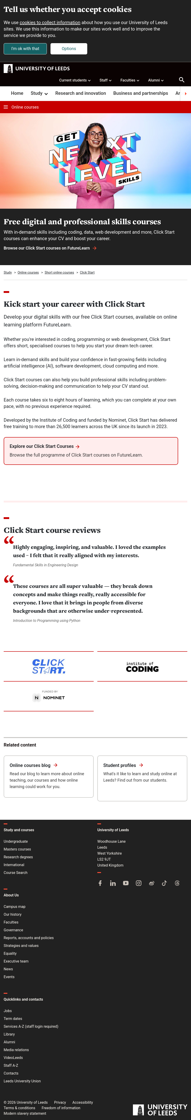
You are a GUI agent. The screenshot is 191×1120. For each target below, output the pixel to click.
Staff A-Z (11, 1065)
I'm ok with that (25, 48)
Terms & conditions (19, 1108)
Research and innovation (80, 93)
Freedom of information (61, 1108)
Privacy (60, 1102)
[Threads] (177, 883)
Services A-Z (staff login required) (31, 1026)
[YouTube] (125, 883)
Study (40, 93)
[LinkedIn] (113, 883)
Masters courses (17, 849)
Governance (13, 930)
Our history (13, 914)
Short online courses (59, 272)
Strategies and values (21, 945)
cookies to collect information (50, 22)
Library (9, 1034)
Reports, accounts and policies (29, 938)
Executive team (16, 961)
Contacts (11, 1073)
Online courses (21, 107)
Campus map (14, 906)
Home (17, 93)
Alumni (156, 80)
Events (9, 977)
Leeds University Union (22, 1081)
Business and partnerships (140, 93)
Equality (10, 953)
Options (69, 48)
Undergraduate (16, 841)
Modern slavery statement (25, 1113)
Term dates (13, 1018)
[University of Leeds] (160, 1110)
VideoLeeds (13, 1057)
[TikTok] (164, 883)
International (14, 865)
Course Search (16, 872)
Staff (106, 80)
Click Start (87, 272)
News (8, 969)
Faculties (130, 80)
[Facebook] (100, 883)
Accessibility (82, 1102)
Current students (75, 80)
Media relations (16, 1050)
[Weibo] (151, 883)
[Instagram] (138, 883)
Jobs (8, 1011)
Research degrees (18, 857)
